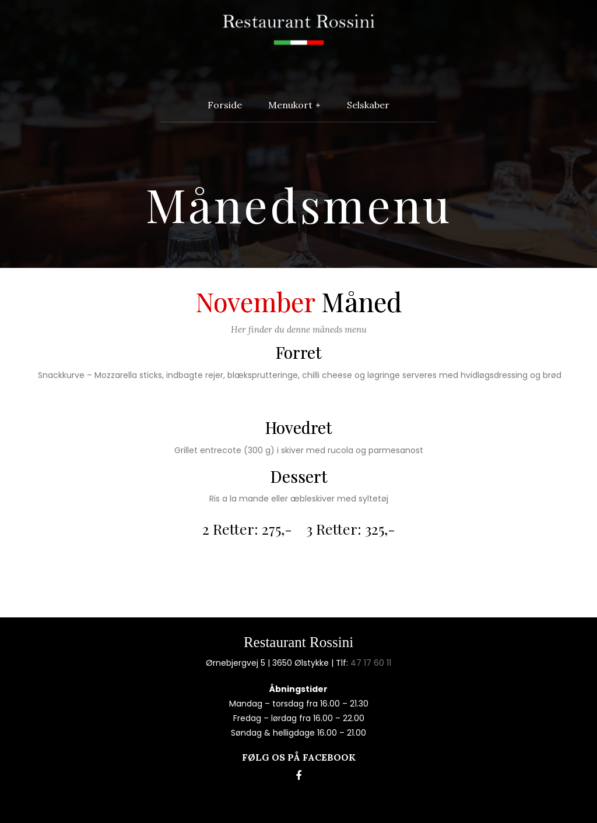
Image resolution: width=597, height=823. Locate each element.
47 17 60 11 (370, 663)
